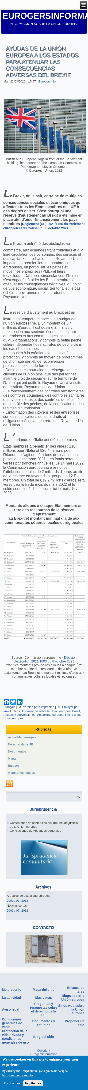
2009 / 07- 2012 (17, 918)
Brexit (76, 718)
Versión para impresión (36, 714)
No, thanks (33, 1084)
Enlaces (13, 773)
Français (9, 714)
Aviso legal (10, 1017)
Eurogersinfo (47, 81)
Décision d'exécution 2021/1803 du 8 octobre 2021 (45, 667)
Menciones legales (21, 780)
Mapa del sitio (43, 997)
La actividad (11, 1005)
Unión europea (13, 726)
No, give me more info (17, 1076)
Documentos (17, 759)
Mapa (12, 766)
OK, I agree (12, 1084)
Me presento (11, 997)
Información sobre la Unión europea (46, 718)
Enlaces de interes (75, 997)
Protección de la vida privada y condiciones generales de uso (15, 1044)
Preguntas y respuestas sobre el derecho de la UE (43, 1016)
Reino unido (73, 722)
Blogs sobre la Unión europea (72, 1005)
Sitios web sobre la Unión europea (71, 1017)
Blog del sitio (43, 1044)
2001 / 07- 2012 (17, 908)
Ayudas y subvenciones (19, 722)
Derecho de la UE (20, 752)
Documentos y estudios (43, 1030)
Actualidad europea (50, 722)
